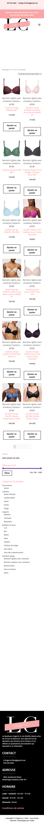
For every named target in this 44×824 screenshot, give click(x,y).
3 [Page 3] (20, 447)
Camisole (7, 518)
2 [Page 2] (17, 447)
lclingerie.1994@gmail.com (28, 3)
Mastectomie (9, 566)
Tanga (6, 508)
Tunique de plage (11, 545)
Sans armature (10, 569)
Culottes (5, 492)
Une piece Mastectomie (13, 552)
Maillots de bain (9, 525)
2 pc (5, 528)
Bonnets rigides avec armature (16, 559)
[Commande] (29, 74)
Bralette (7, 515)
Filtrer (7, 473)
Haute (6, 505)
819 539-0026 (12, 3)
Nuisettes (8, 522)
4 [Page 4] (23, 447)
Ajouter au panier (11, 127)
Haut (6, 538)
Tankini (7, 542)
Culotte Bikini (9, 498)
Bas (5, 531)
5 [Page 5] (25, 447)
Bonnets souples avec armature (17, 562)
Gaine (6, 501)
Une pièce (8, 549)
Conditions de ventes (13, 808)
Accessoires (7, 485)
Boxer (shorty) (9, 494)
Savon (6, 488)
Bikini (6, 535)
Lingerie (5, 512)
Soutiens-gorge (8, 556)
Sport (6, 573)
